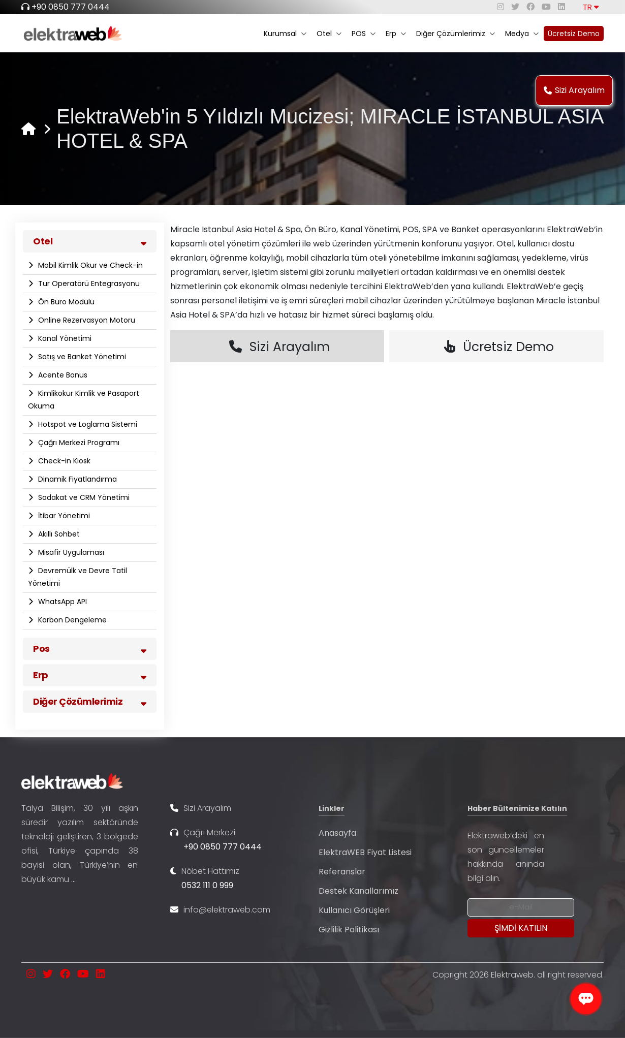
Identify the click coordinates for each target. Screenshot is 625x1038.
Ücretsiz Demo (574, 33)
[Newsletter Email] (520, 907)
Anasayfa (337, 833)
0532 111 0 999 (207, 885)
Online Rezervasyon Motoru (85, 320)
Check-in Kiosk (63, 461)
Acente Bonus (61, 375)
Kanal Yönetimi (63, 338)
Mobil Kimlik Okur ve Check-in (89, 265)
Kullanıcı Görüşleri (354, 910)
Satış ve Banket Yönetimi (81, 357)
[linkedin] (561, 7)
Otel (329, 33)
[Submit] (520, 928)
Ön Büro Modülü (65, 302)
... (73, 879)
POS (364, 33)
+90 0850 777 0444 (71, 7)
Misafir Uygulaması (70, 552)
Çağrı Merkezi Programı (77, 442)
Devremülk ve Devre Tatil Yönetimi (77, 576)
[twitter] (515, 7)
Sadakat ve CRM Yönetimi (83, 497)
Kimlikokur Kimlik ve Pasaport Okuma (83, 399)
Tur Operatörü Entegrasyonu (88, 283)
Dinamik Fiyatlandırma (76, 479)
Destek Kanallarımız (358, 891)
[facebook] (530, 7)
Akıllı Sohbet (58, 534)
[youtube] (546, 7)
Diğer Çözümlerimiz (455, 33)
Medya (522, 33)
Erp (396, 33)
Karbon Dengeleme (71, 620)
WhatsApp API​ (61, 601)
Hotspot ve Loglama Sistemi (86, 424)
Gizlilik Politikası (349, 929)
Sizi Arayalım (574, 90)
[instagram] (500, 7)
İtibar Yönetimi (63, 516)
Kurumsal (285, 33)
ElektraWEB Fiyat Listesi (365, 852)
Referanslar (342, 871)
